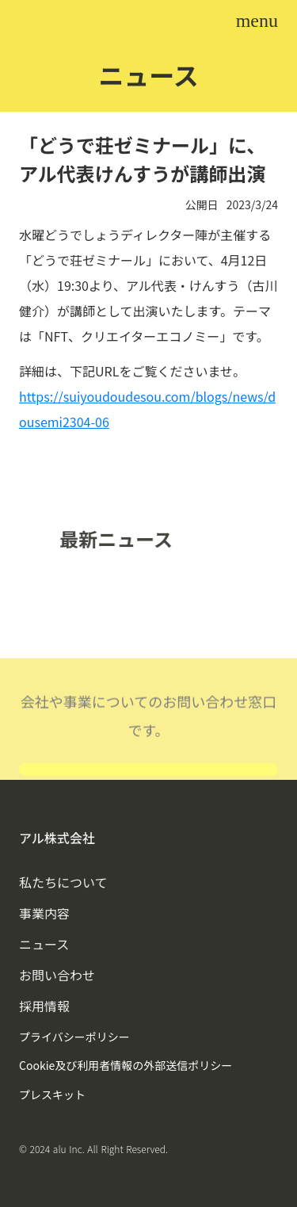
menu (257, 20)
